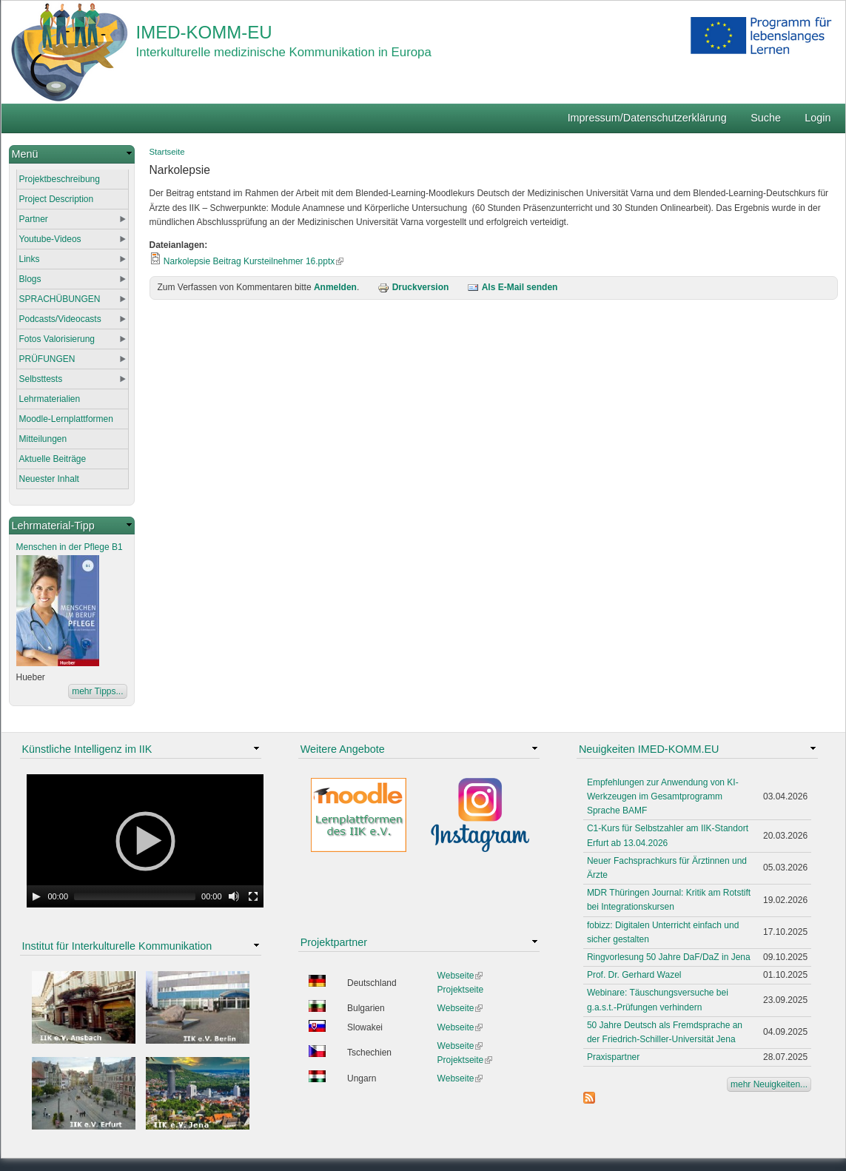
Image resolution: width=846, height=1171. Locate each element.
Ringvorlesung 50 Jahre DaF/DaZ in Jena (669, 957)
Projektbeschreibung (59, 179)
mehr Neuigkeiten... (769, 1084)
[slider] (134, 896)
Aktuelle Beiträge (53, 459)
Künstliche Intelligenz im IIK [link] (87, 749)
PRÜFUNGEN (47, 359)
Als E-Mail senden (512, 287)
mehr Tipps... (97, 691)
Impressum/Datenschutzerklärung (647, 118)
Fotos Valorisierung (57, 339)
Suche (766, 118)
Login (817, 118)
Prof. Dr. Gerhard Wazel (634, 975)
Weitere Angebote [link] (343, 749)
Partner (33, 219)
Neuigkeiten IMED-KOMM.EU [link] (649, 749)
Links (29, 259)
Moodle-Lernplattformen (66, 419)
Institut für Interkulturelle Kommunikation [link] (117, 946)
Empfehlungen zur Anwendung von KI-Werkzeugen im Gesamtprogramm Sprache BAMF (663, 796)
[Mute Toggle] (234, 896)
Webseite (460, 975)
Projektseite (460, 989)
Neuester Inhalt (49, 479)
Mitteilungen (43, 439)
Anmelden (335, 287)
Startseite (167, 151)
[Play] (36, 896)
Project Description (56, 199)
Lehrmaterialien (50, 399)
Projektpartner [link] (334, 942)
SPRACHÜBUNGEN (60, 299)
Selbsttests (41, 379)
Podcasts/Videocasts (60, 319)
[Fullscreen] (253, 896)
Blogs (30, 279)
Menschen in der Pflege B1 (69, 547)
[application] (145, 840)
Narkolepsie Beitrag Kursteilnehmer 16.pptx (253, 261)
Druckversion (413, 287)
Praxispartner (613, 1057)
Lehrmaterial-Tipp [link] (53, 525)
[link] (72, 154)
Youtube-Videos (50, 239)
